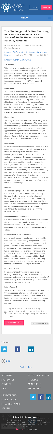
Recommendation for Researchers (17, 235)
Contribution (9, 143)
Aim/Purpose (9, 65)
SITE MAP (6, 409)
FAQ (3, 389)
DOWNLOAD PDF (14, 323)
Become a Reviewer (38, 376)
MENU (24, 18)
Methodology (9, 117)
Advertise (6, 376)
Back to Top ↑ (27, 367)
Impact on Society (11, 269)
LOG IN (34, 7)
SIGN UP (46, 7)
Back (6, 361)
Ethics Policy (8, 400)
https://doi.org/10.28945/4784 (18, 60)
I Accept (20, 429)
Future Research (10, 287)
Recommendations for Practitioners (18, 216)
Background (9, 88)
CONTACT (6, 384)
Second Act (34, 389)
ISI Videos (33, 380)
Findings (7, 187)
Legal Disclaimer (10, 404)
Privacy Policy (9, 396)
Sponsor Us (7, 380)
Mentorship (34, 384)
